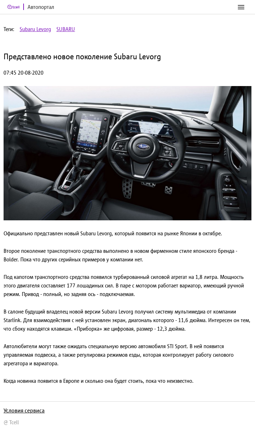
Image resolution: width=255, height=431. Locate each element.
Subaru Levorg (35, 29)
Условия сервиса (24, 410)
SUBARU (65, 29)
